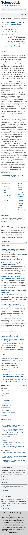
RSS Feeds (6, 479)
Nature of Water (8, 197)
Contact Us (6, 508)
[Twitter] (12, 46)
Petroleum (6, 200)
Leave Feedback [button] (7, 506)
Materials (3, 218)
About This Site (4, 513)
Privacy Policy (5, 515)
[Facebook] (9, 46)
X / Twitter (6, 493)
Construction (5, 403)
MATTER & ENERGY (5, 398)
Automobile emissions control (21, 187)
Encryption (5, 415)
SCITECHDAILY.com (11, 331)
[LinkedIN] (17, 46)
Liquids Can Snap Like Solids (10, 372)
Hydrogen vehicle (20, 206)
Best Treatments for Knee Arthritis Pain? (13, 376)
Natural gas (21, 192)
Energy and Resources (7, 187)
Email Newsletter (7, 477)
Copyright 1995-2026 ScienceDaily (11, 517)
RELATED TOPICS (6, 180)
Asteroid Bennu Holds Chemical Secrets (13, 358)
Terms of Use (23, 515)
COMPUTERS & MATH (6, 407)
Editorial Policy (14, 515)
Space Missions (6, 391)
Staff (11, 513)
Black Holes (5, 393)
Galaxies (4, 395)
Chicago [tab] (23, 227)
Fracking (20, 203)
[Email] (19, 46)
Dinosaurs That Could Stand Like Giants (13, 374)
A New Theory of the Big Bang (10, 365)
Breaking (3, 354)
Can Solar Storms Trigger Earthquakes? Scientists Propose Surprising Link (12, 429)
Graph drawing (22, 210)
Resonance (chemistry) (21, 195)
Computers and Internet (8, 412)
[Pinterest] (14, 46)
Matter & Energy (6, 183)
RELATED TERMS (20, 180)
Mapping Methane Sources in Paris (11, 318)
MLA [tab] (12, 227)
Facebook (6, 490)
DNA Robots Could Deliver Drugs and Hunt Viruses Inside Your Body (13, 453)
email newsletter (20, 9)
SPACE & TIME (4, 388)
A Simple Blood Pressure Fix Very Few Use (13, 360)
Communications (6, 410)
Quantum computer (20, 199)
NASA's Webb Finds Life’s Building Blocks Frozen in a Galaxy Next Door (13, 447)
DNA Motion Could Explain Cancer (11, 363)
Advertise (23, 513)
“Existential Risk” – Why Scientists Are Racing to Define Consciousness (14, 460)
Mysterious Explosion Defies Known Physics (14, 379)
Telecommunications (8, 191)
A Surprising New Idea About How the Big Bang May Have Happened (13, 426)
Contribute (17, 513)
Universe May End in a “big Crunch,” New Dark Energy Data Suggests (13, 433)
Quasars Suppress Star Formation (11, 381)
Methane (20, 183)
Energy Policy (7, 195)
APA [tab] (17, 227)
